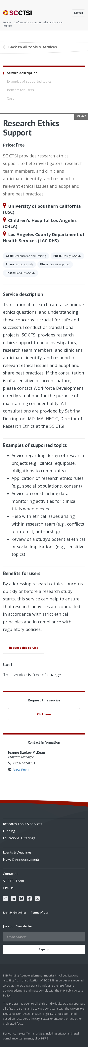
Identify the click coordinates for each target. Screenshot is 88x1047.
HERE (44, 1038)
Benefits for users (20, 90)
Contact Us (11, 874)
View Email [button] (18, 770)
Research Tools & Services (22, 824)
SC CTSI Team (13, 881)
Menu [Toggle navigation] (78, 13)
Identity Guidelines (14, 912)
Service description (22, 73)
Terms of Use (40, 912)
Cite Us (8, 888)
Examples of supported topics (29, 81)
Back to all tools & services (32, 47)
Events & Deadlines (17, 852)
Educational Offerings (19, 838)
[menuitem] (44, 822)
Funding (9, 831)
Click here (44, 714)
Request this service (23, 648)
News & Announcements (21, 859)
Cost (10, 98)
